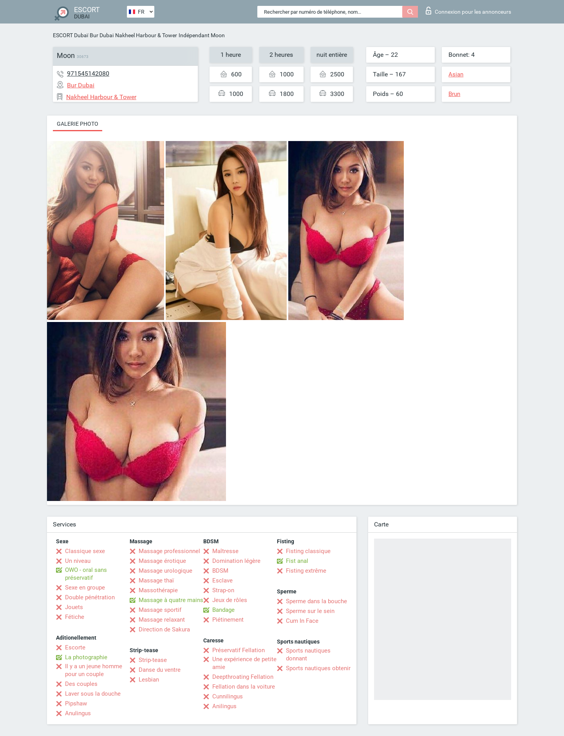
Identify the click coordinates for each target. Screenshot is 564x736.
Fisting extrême (306, 570)
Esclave (222, 580)
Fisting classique (308, 551)
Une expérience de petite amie (244, 663)
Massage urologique (165, 570)
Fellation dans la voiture (243, 686)
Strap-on (223, 590)
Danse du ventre (160, 669)
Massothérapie (158, 590)
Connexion (468, 10)
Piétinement (228, 619)
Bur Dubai (102, 35)
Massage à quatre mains (171, 600)
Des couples (81, 683)
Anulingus (78, 713)
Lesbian (149, 679)
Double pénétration (90, 597)
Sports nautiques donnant (308, 654)
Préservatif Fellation (238, 650)
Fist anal (297, 560)
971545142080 (88, 73)
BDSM (220, 570)
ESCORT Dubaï (70, 35)
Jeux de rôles (229, 600)
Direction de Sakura (164, 629)
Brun (454, 94)
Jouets (74, 607)
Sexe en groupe (85, 587)
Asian (455, 74)
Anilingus (224, 706)
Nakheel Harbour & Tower (146, 35)
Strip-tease (153, 660)
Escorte (75, 647)
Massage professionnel (169, 551)
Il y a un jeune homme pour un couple (93, 670)
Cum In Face (302, 620)
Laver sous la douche (93, 693)
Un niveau (77, 560)
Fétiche (74, 616)
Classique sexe (85, 551)
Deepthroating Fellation (242, 676)
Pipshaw (76, 703)
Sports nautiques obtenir (318, 668)
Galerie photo (77, 124)
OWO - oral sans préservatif (86, 573)
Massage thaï (156, 580)
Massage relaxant (162, 619)
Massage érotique (162, 560)
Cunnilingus (227, 696)
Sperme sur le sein (310, 611)
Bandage (223, 609)
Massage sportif (160, 609)
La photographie (86, 657)
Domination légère (236, 560)
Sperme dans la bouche (316, 601)
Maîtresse (225, 551)
